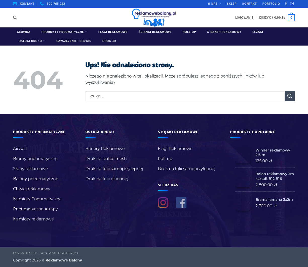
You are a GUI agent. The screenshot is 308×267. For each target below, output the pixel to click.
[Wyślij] (290, 96)
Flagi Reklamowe (113, 32)
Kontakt (249, 4)
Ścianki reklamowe (155, 32)
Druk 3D (109, 41)
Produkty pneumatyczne (64, 32)
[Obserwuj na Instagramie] (292, 4)
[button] (244, 17)
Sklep (232, 4)
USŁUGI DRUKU (32, 41)
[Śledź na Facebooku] (286, 4)
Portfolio (271, 4)
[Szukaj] (15, 17)
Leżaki (257, 32)
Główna (23, 32)
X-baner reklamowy (224, 32)
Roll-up (189, 32)
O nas (214, 4)
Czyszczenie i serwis (73, 41)
